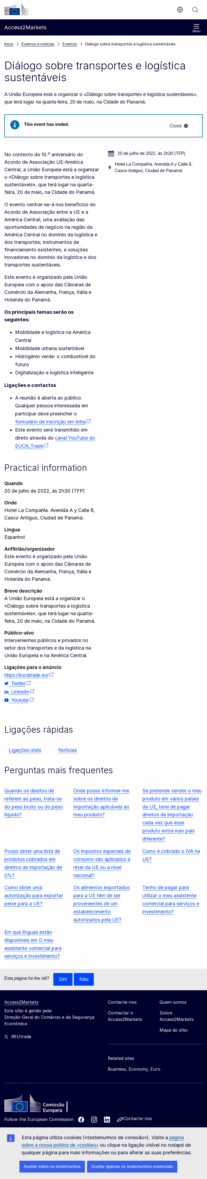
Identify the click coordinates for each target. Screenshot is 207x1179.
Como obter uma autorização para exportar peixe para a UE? (33, 896)
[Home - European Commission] (43, 1105)
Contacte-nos (137, 1119)
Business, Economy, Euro (134, 1070)
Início (8, 44)
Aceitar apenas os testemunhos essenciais (132, 1166)
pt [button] (180, 9)
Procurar (195, 9)
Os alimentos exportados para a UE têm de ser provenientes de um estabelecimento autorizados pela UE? (101, 904)
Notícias (67, 750)
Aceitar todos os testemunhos (52, 1166)
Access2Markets (21, 1003)
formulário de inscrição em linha (50, 422)
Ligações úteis (25, 750)
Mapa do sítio (174, 1031)
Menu (196, 28)
